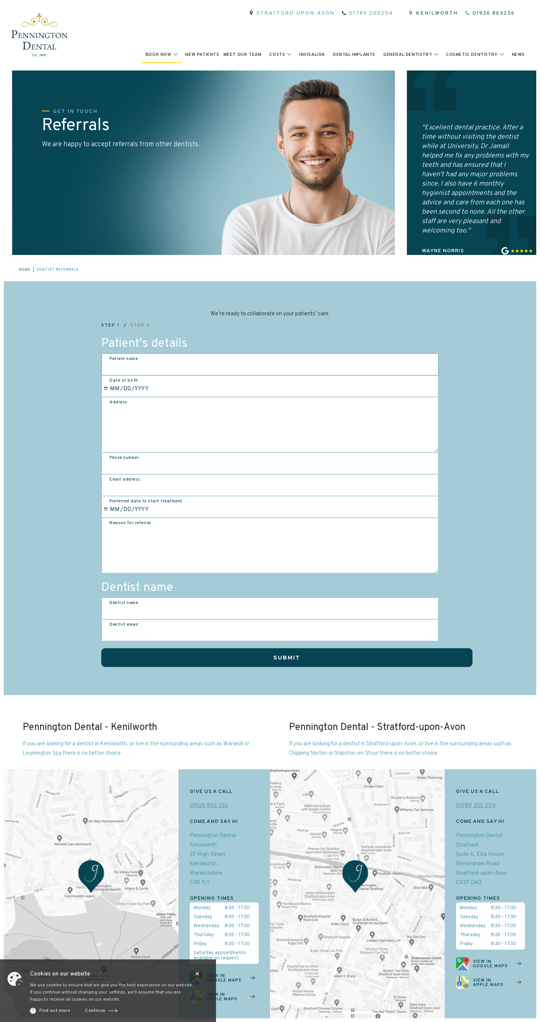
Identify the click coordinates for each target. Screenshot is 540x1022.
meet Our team (243, 55)
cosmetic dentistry (472, 55)
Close (197, 973)
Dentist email (124, 624)
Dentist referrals (57, 270)
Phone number (124, 457)
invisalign (312, 55)
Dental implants (354, 55)
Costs (277, 55)
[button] (162, 54)
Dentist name (124, 602)
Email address (125, 479)
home (25, 270)
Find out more (54, 1011)
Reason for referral (130, 523)
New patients (202, 55)
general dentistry (407, 55)
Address (119, 402)
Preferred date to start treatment (146, 501)
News (518, 55)
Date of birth (124, 380)
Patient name (124, 358)
